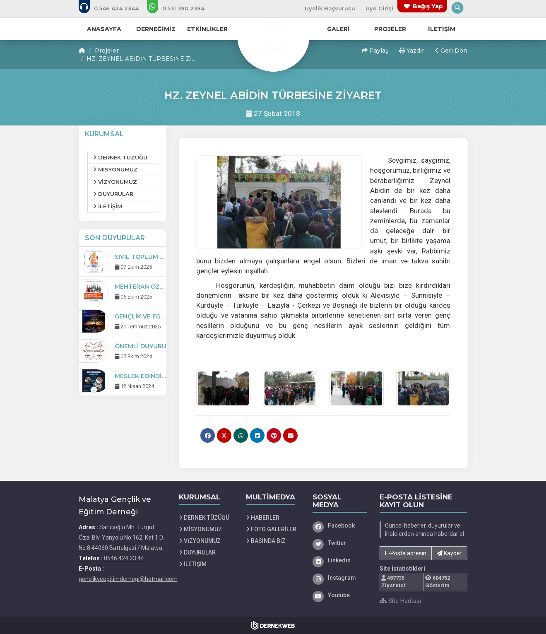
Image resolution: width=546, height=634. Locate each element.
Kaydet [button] (449, 553)
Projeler (107, 50)
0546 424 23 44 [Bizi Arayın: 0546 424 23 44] (124, 558)
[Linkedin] (340, 560)
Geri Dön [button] (451, 50)
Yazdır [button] (411, 50)
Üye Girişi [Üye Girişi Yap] (379, 8)
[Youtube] (340, 595)
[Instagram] (340, 578)
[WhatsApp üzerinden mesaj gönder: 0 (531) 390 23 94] (181, 8)
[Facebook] (340, 525)
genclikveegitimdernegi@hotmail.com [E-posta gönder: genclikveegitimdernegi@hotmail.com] (128, 579)
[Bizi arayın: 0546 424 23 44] (114, 8)
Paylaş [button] (375, 50)
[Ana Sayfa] (273, 34)
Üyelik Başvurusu (330, 8)
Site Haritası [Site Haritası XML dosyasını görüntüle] (400, 601)
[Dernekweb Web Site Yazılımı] (273, 625)
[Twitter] (340, 543)
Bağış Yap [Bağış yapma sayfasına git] (428, 6)
